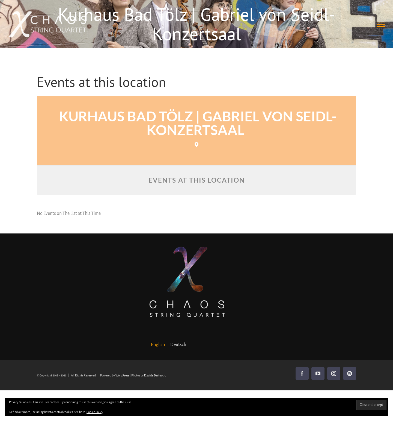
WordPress (122, 375)
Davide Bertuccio (155, 375)
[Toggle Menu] (381, 24)
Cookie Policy (95, 412)
